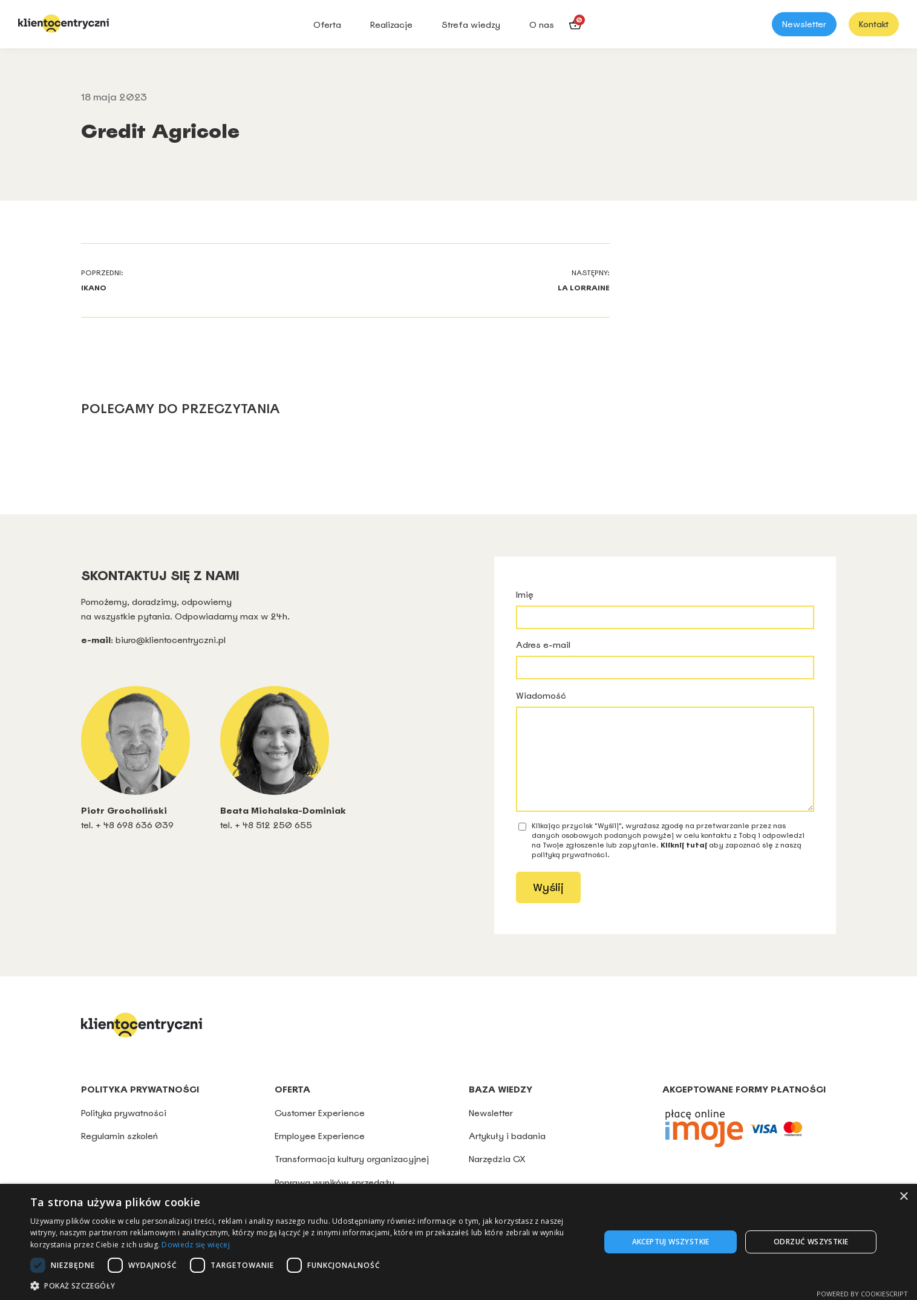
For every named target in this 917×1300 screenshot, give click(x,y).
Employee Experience (320, 1154)
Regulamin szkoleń (119, 1154)
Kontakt (874, 24)
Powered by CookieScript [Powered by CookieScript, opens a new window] (862, 1293)
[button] (306, 1285)
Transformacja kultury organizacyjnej (352, 1177)
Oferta (327, 24)
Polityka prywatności (125, 1131)
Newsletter (804, 24)
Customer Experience (320, 1131)
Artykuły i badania (507, 1154)
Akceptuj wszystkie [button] (671, 1241)
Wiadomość (665, 760)
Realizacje (391, 24)
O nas (541, 24)
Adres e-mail (665, 659)
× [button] (903, 1196)
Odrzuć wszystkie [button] (811, 1241)
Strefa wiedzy (471, 24)
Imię (665, 609)
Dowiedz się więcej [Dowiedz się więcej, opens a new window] (195, 1245)
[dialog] (458, 1242)
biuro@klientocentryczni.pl (171, 639)
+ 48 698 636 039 (135, 825)
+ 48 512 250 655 (273, 825)
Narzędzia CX (497, 1177)
